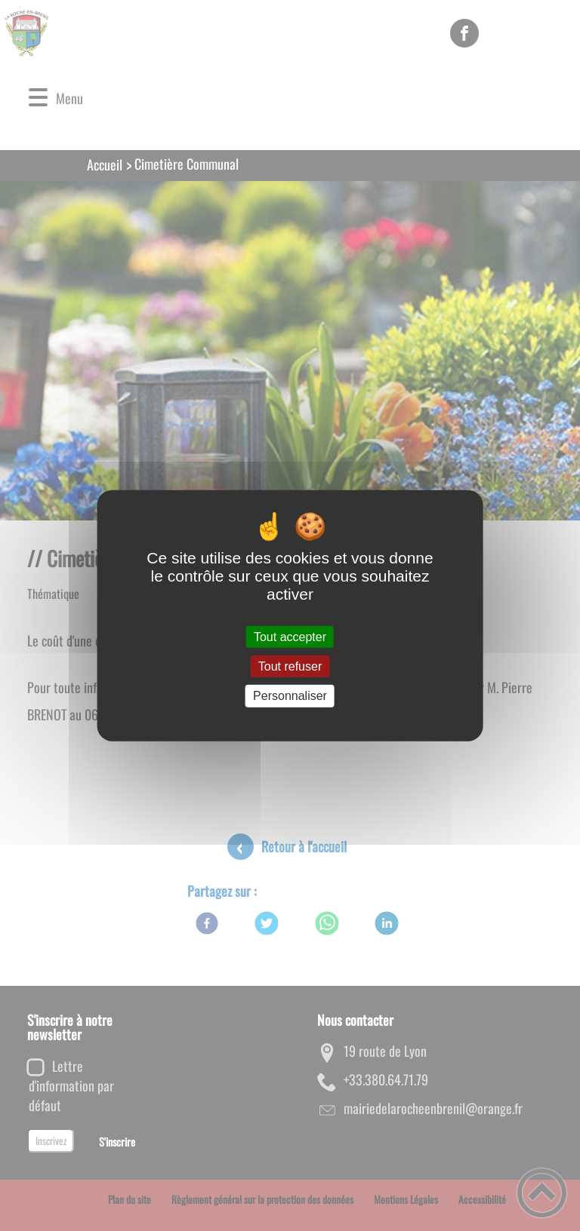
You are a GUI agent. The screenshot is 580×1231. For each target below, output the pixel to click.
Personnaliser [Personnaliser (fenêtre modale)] (290, 695)
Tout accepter (290, 637)
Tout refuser (290, 666)
